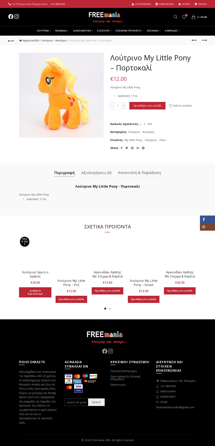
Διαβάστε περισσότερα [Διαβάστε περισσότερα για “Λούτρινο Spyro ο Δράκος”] (35, 292)
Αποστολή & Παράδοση (139, 172)
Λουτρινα (43, 30)
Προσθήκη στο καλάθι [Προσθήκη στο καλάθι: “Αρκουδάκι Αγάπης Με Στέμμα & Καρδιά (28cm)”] (107, 290)
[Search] (176, 17)
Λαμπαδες (171, 30)
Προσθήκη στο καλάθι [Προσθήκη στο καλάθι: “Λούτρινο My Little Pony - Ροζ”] (71, 299)
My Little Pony (133, 140)
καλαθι (200, 4)
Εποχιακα (153, 30)
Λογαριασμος (141, 4)
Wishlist (186, 15)
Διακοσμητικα (82, 30)
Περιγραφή (64, 172)
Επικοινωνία (117, 384)
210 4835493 (58, 4)
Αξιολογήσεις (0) (96, 172)
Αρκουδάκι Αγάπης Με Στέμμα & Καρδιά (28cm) (107, 276)
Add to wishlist (182, 105)
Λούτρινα (47, 40)
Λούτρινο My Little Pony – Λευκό (143, 283)
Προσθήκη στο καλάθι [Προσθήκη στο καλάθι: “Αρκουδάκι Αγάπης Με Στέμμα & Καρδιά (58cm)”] (180, 290)
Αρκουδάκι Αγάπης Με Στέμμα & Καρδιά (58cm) (180, 276)
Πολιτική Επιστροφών (123, 371)
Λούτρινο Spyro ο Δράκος (35, 274)
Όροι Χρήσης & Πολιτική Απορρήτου (125, 378)
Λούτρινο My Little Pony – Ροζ (71, 283)
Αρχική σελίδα (31, 40)
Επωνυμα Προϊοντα (128, 30)
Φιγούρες (60, 40)
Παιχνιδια (61, 30)
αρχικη (184, 4)
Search (96, 402)
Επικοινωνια (165, 4)
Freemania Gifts (101, 440)
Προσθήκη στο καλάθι (147, 105)
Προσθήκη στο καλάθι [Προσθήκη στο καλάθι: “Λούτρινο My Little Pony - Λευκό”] (144, 299)
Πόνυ (162, 140)
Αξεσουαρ (103, 30)
